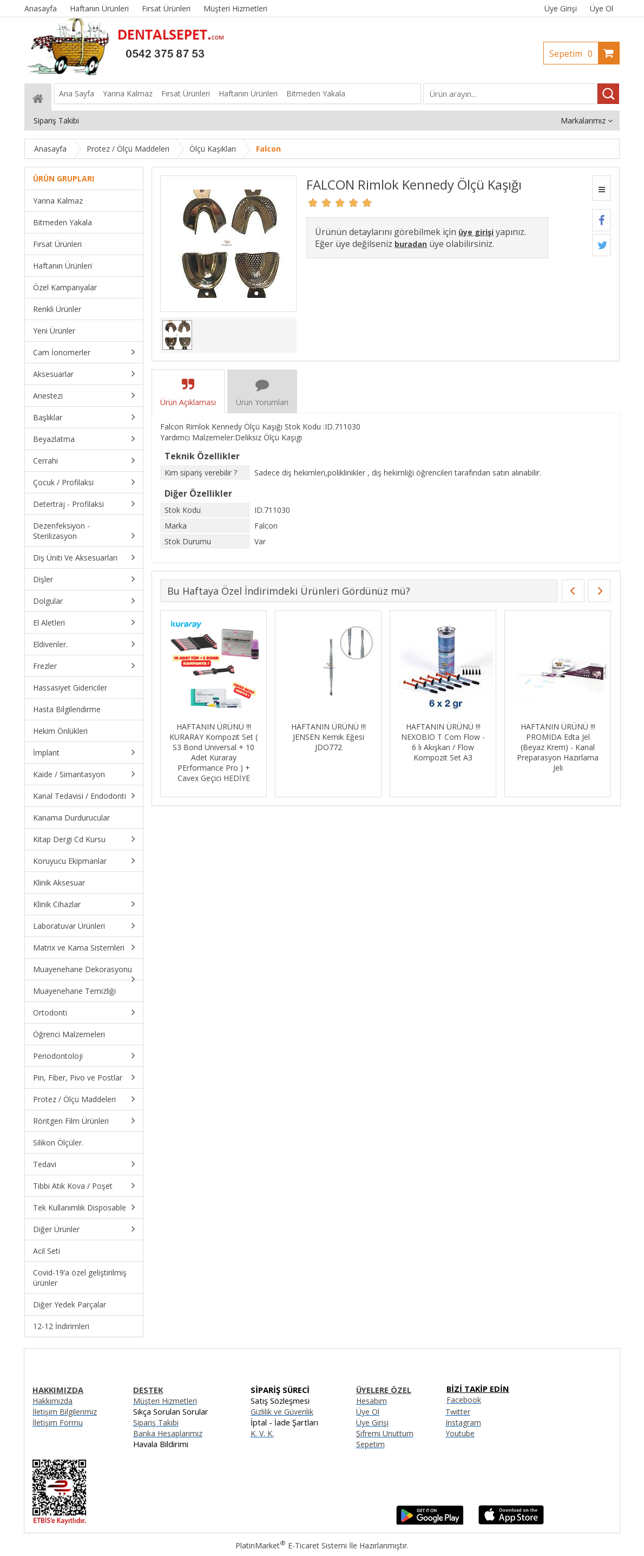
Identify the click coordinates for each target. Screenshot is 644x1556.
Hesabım (371, 1401)
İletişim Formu (57, 1422)
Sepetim (573, 54)
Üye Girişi (560, 8)
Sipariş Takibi (156, 1422)
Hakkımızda (52, 1401)
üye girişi (476, 232)
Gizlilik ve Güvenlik (282, 1412)
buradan (411, 244)
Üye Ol (601, 8)
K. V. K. (262, 1433)
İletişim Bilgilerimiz (64, 1412)
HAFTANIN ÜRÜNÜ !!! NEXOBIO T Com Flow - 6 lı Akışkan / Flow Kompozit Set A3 (443, 742)
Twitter (457, 1412)
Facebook (463, 1400)
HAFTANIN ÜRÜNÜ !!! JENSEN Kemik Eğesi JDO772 (328, 736)
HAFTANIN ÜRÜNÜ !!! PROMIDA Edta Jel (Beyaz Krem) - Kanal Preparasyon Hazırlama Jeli (558, 747)
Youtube (460, 1433)
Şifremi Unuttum (384, 1433)
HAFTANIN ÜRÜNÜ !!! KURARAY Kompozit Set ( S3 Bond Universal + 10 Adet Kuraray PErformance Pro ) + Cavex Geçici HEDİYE (213, 752)
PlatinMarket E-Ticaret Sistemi (291, 1545)
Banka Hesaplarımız (167, 1433)
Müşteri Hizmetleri (165, 1401)
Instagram (463, 1422)
